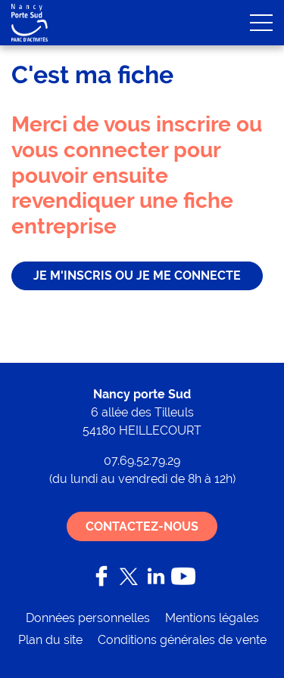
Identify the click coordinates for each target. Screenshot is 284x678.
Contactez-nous (142, 526)
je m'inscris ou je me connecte (137, 275)
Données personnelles (88, 618)
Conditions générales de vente (182, 640)
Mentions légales (212, 618)
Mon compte (189, 22)
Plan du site (50, 640)
